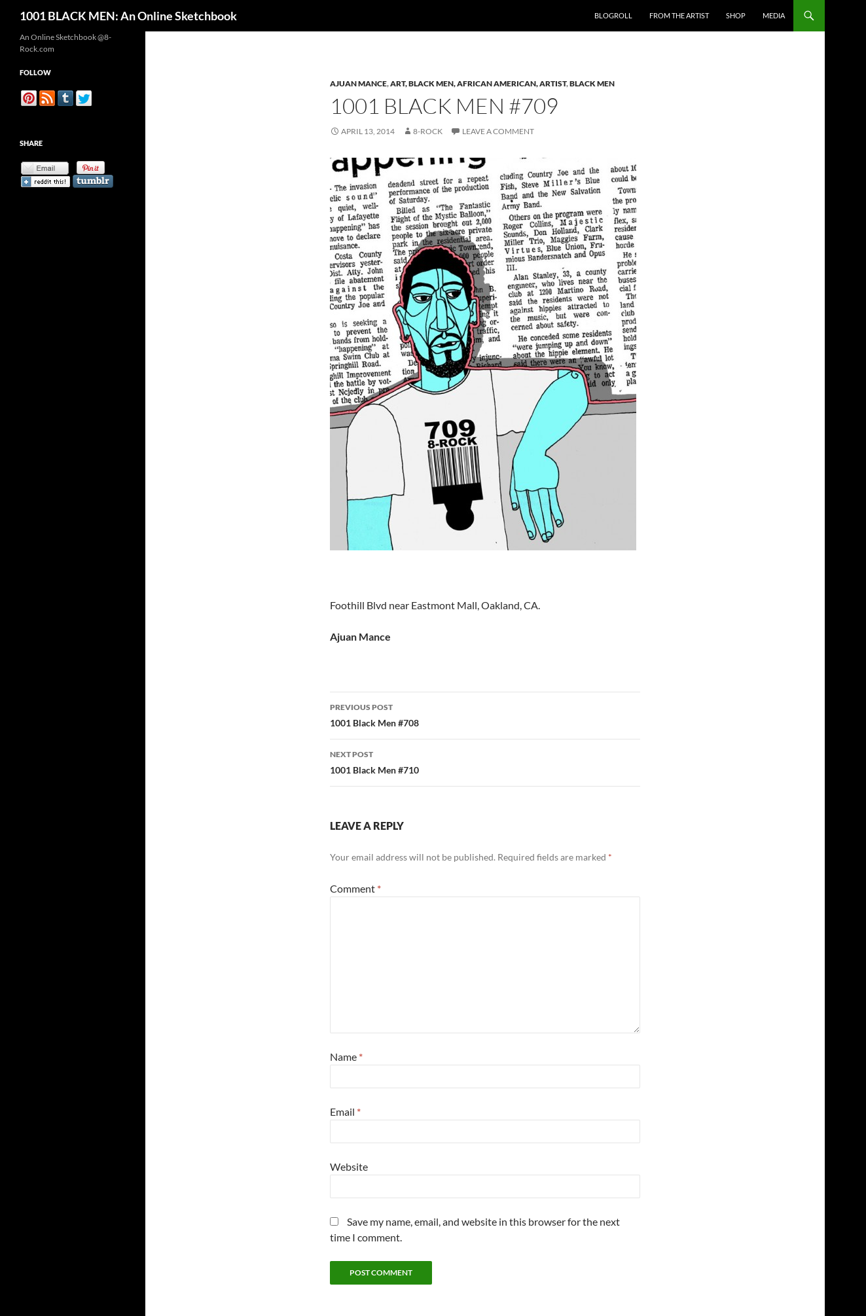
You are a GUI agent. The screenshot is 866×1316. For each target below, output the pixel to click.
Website (349, 1166)
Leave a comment (498, 131)
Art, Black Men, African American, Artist (478, 83)
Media (774, 15)
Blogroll (613, 15)
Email (345, 1111)
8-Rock (427, 131)
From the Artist (679, 15)
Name (346, 1056)
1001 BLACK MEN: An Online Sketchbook (128, 16)
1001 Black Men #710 (485, 761)
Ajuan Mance (358, 83)
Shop (736, 15)
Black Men (592, 83)
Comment (355, 888)
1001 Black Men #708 (485, 714)
